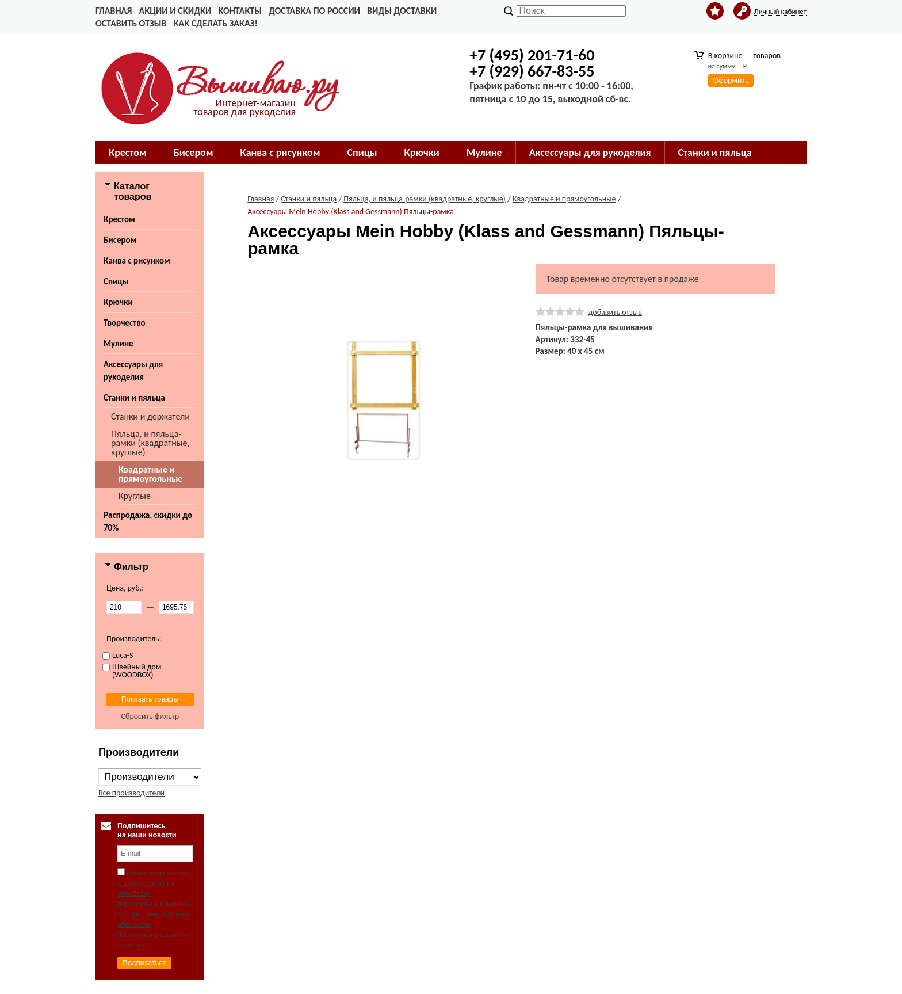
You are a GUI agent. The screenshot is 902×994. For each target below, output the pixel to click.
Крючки (118, 302)
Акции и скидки (175, 10)
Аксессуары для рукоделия (133, 370)
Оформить (731, 80)
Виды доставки (402, 10)
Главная (113, 10)
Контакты (240, 10)
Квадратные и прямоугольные (150, 474)
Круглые (135, 495)
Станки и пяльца (134, 398)
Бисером (120, 240)
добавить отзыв (615, 312)
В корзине (744, 55)
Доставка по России (314, 10)
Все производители (131, 793)
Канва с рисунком (137, 261)
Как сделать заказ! (215, 23)
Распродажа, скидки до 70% (148, 521)
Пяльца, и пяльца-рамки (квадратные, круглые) (150, 443)
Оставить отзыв (130, 23)
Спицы (116, 281)
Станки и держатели (150, 416)
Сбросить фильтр (150, 716)
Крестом (119, 219)
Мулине (118, 343)
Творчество (125, 323)
